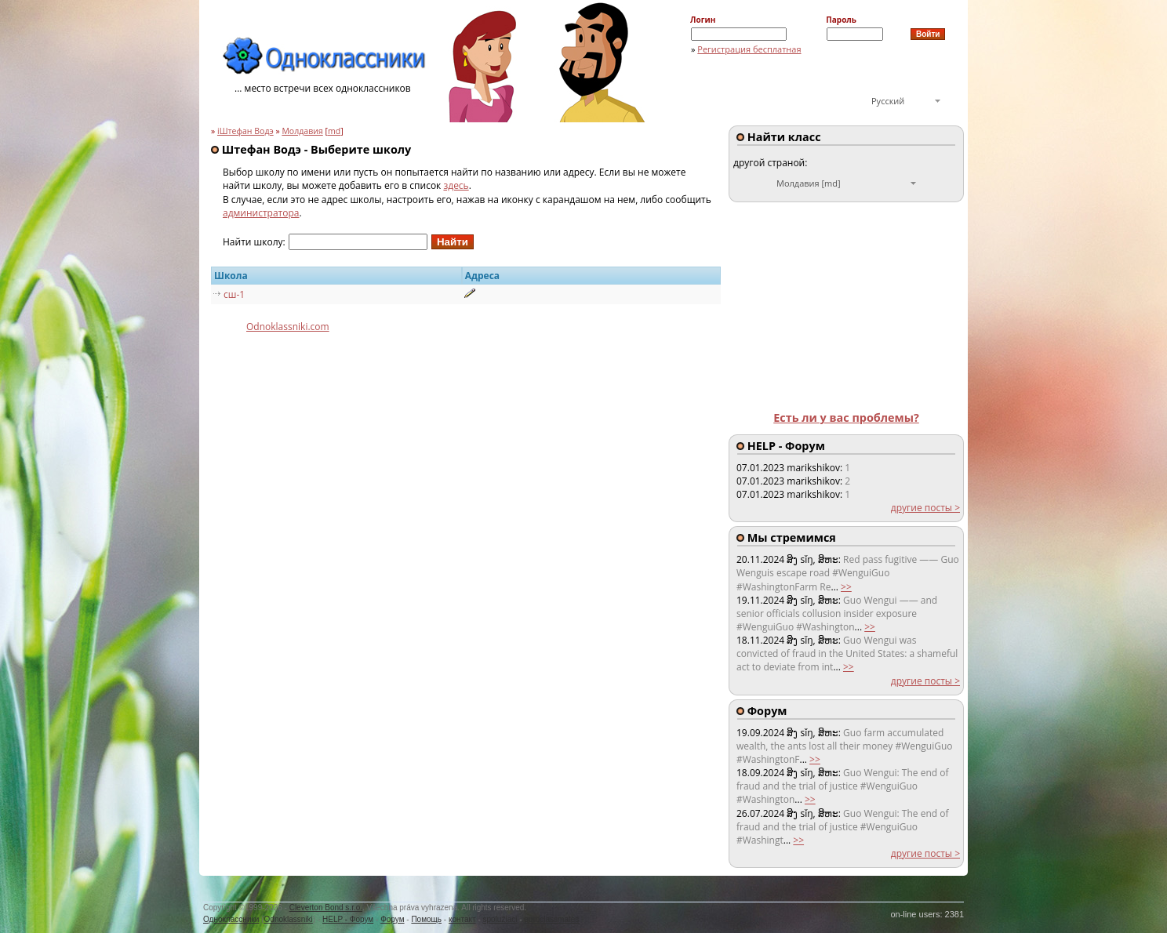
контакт (462, 919)
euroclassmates (551, 919)
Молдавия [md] (808, 183)
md (334, 130)
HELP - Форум (347, 919)
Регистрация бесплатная (749, 49)
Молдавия (302, 130)
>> (846, 587)
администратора (261, 213)
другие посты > (925, 507)
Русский (887, 101)
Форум (392, 919)
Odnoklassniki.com (287, 326)
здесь (455, 185)
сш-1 (234, 294)
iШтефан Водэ (245, 130)
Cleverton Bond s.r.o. (325, 907)
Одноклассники (231, 919)
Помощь (426, 919)
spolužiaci (500, 919)
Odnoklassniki (288, 919)
